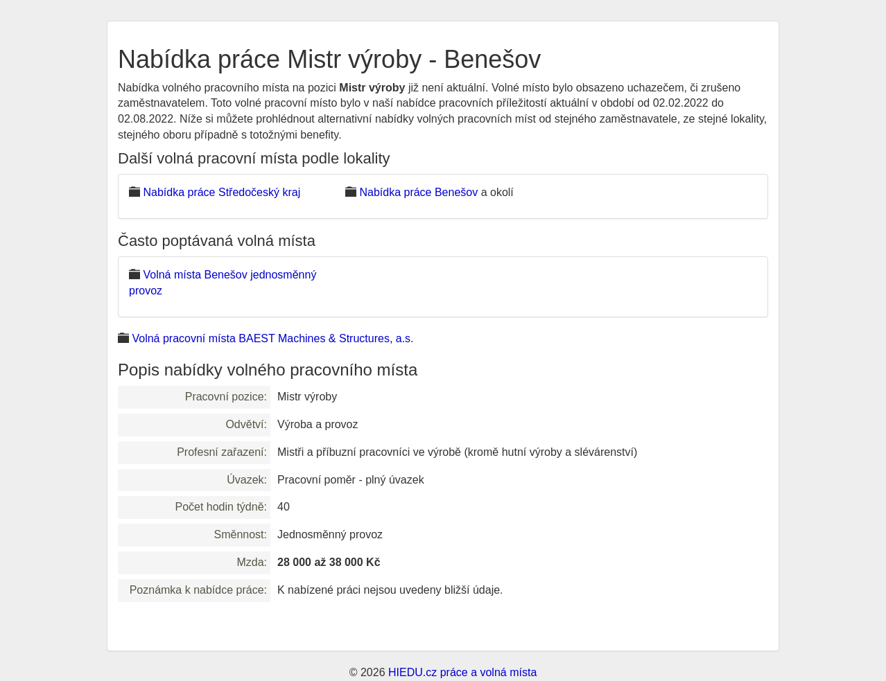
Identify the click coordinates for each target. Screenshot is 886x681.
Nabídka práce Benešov (418, 192)
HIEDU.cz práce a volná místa (462, 672)
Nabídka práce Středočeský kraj (221, 192)
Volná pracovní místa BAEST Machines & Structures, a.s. (272, 338)
